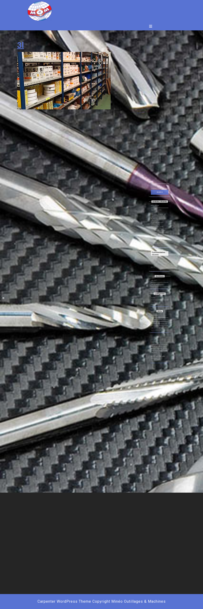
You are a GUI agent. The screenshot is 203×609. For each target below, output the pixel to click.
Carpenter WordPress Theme (64, 601)
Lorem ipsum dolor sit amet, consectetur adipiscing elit (159, 276)
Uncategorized (157, 310)
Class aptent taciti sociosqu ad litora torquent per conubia (159, 270)
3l (20, 45)
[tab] (150, 26)
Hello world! (157, 259)
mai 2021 (156, 298)
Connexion (157, 317)
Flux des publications (159, 319)
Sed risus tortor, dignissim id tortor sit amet (159, 263)
